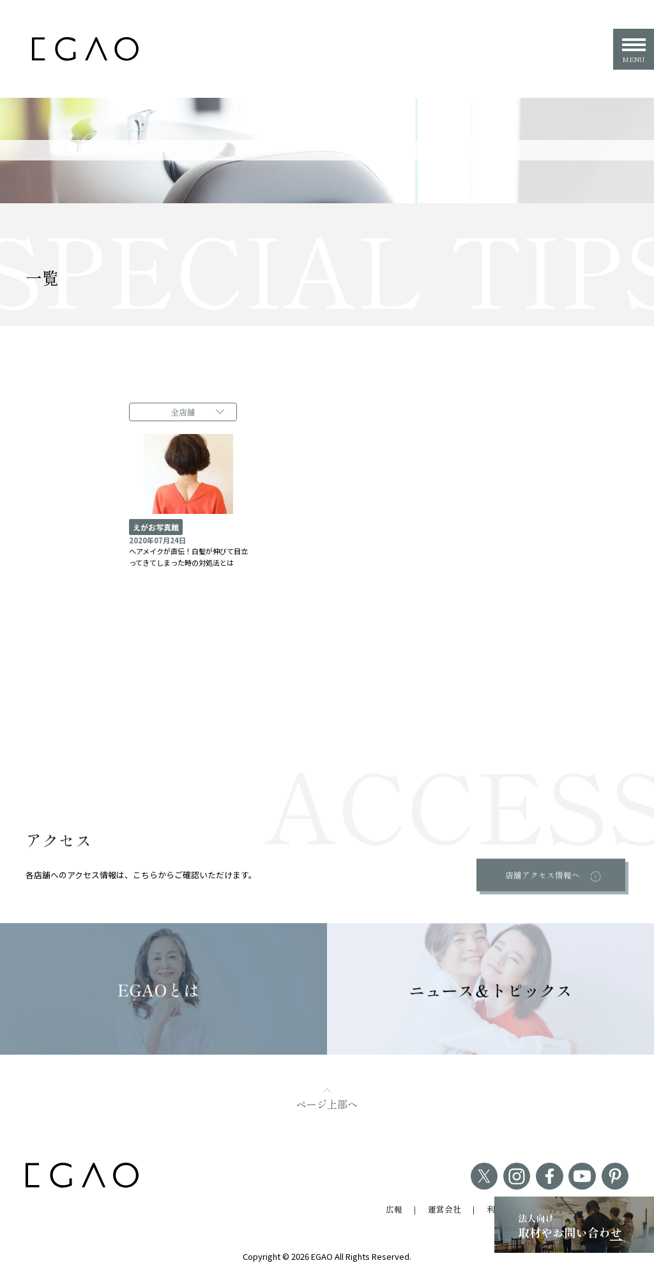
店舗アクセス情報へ (542, 874)
